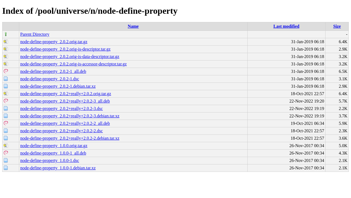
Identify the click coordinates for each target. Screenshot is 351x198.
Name (133, 26)
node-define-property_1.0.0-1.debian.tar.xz (58, 168)
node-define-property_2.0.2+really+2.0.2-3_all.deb (65, 101)
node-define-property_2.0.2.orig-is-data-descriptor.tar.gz (69, 56)
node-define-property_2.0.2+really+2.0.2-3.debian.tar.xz (69, 116)
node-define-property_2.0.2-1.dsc (49, 78)
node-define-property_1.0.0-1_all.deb (53, 153)
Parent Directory (34, 34)
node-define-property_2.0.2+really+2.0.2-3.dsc (61, 108)
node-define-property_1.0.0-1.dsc (49, 160)
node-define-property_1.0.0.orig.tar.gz (53, 145)
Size (337, 26)
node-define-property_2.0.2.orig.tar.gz (53, 41)
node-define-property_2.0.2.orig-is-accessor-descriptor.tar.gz (73, 64)
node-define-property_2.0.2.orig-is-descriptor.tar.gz (65, 49)
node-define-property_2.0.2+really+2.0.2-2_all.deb (65, 123)
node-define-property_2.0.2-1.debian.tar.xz (58, 86)
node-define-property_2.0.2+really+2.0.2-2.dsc (61, 130)
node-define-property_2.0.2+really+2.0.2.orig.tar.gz (65, 93)
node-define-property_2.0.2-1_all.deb (53, 71)
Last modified (286, 26)
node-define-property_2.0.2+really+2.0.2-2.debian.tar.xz (69, 138)
